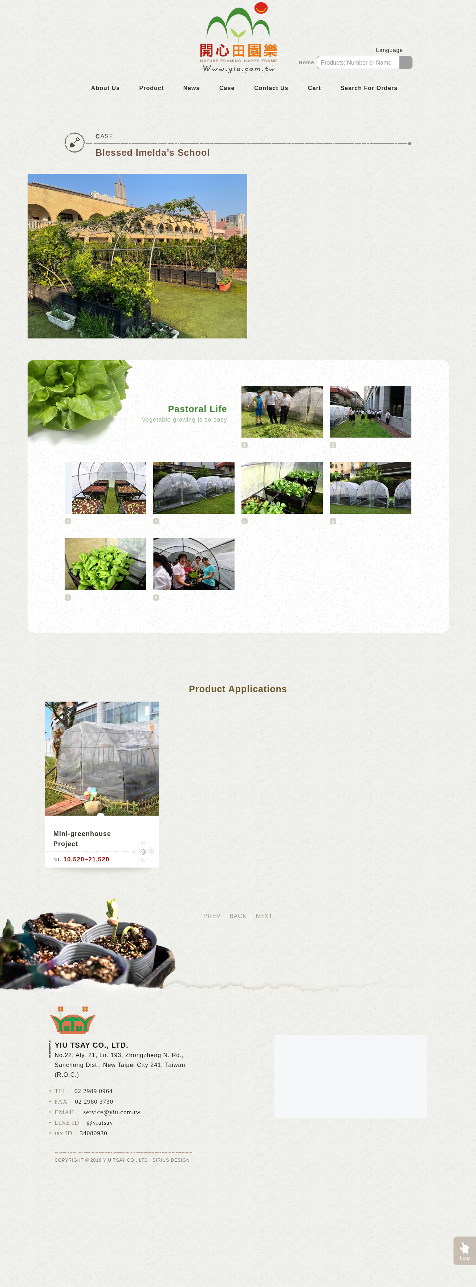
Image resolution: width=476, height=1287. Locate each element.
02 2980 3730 (94, 1101)
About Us (105, 88)
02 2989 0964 (93, 1091)
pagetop (464, 1251)
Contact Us (271, 88)
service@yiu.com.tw (112, 1112)
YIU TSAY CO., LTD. (72, 1020)
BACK (238, 916)
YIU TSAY (238, 39)
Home (306, 62)
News (191, 88)
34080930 (93, 1133)
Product (151, 88)
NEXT (264, 916)
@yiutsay (100, 1122)
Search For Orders (369, 88)
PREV (212, 916)
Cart (309, 87)
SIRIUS (160, 1160)
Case (227, 88)
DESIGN (180, 1160)
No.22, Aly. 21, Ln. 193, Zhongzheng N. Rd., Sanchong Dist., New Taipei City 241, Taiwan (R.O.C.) (120, 1065)
